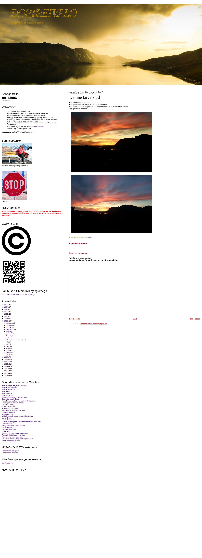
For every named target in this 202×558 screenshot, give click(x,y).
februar (8, 353)
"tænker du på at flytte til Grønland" (14, 386)
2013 (6, 362)
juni (7, 344)
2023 (6, 309)
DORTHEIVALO (43, 13)
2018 (6, 316)
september (10, 329)
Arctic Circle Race (8, 389)
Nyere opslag (74, 319)
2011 (6, 366)
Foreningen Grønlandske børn (13, 403)
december (9, 323)
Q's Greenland (7, 427)
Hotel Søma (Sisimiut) (10, 408)
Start (135, 319)
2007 (6, 375)
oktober (9, 327)
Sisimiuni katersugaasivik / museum (15, 433)
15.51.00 (89, 238)
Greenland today (8, 405)
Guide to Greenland (9, 407)
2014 (6, 359)
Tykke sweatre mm (12, 334)
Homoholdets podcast (10, 453)
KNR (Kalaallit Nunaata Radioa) (13, 410)
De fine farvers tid (84, 97)
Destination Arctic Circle (10, 399)
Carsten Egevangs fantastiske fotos (14, 397)
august (8, 332)
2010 (6, 369)
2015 (6, 357)
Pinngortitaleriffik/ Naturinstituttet (13, 425)
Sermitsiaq (5, 431)
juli (7, 342)
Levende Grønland (8, 412)
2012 (6, 364)
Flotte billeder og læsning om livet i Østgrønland (19, 401)
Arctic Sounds (7, 393)
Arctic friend (6, 391)
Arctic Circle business (9, 388)
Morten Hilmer (7, 418)
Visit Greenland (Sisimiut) (11, 441)
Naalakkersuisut (7, 424)
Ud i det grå (9, 336)
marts (8, 350)
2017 (6, 318)
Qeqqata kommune (9, 429)
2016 (6, 321)
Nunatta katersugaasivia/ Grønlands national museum (21, 422)
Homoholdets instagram (10, 451)
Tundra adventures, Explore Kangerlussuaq (17, 439)
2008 (6, 373)
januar (8, 355)
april (7, 348)
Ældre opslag (195, 319)
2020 (6, 312)
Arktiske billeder (7, 395)
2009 (6, 371)
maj (7, 346)
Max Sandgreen (7, 414)
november (9, 325)
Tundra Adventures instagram (12, 437)
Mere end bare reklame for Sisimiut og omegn (18, 294)
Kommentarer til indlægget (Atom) (93, 324)
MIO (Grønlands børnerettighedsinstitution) (17, 416)
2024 (6, 307)
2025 (6, 305)
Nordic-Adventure (8, 420)
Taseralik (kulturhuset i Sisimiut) (13, 435)
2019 (6, 314)
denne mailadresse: (36, 127)
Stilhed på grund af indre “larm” (16, 340)
